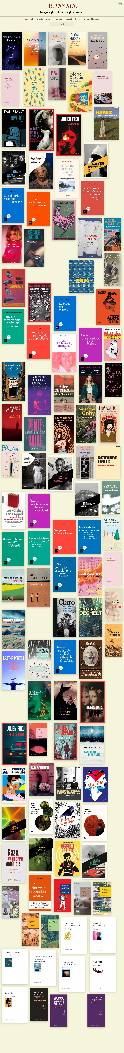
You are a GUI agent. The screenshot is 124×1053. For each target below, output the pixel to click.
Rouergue (58, 19)
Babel (77, 19)
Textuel (69, 19)
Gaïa (48, 19)
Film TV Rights (66, 12)
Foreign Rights (47, 12)
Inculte (40, 19)
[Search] (62, 24)
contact (80, 12)
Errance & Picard (91, 19)
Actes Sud (29, 19)
